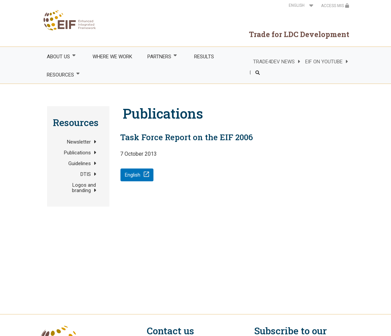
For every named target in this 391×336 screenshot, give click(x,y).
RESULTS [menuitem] (204, 57)
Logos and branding (84, 187)
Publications (77, 153)
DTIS (85, 174)
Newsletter (79, 142)
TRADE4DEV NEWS (274, 62)
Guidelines (79, 163)
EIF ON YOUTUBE (324, 62)
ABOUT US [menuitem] (58, 56)
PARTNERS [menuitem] (159, 56)
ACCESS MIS (335, 5)
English (132, 175)
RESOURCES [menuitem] (60, 74)
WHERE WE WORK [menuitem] (112, 57)
